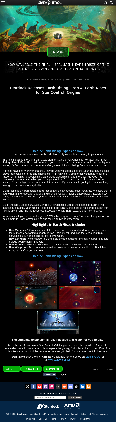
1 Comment (94, 369)
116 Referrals (108, 369)
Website (11, 369)
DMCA (73, 419)
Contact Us (85, 419)
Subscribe (74, 397)
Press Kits (30, 419)
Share (58, 378)
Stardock (17, 414)
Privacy (63, 419)
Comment (52, 369)
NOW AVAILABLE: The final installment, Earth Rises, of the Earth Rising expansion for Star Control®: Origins (58, 67)
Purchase (31, 369)
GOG (97, 356)
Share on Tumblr (50, 374)
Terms (53, 419)
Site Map (43, 419)
